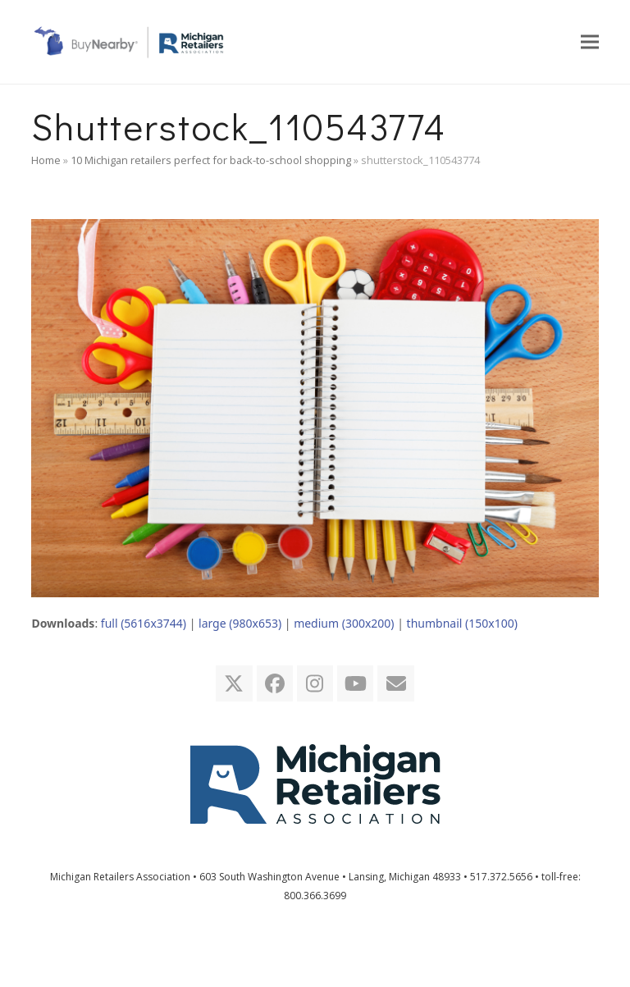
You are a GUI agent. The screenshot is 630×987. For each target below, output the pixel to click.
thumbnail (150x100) (462, 623)
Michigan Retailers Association (120, 877)
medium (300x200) (344, 623)
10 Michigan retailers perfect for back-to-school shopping (211, 160)
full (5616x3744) (143, 623)
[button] (590, 41)
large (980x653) (240, 623)
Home (46, 160)
